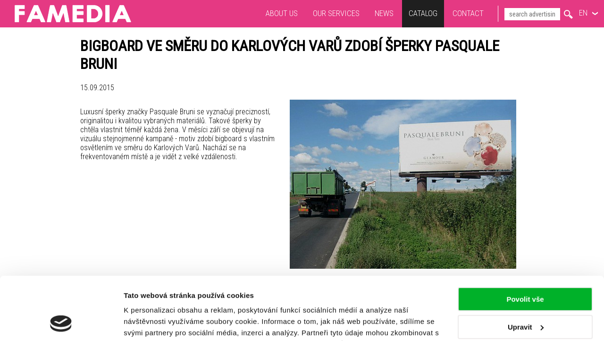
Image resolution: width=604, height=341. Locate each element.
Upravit (526, 268)
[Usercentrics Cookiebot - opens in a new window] (61, 322)
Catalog (423, 13)
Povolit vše (525, 240)
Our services (336, 13)
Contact (468, 13)
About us (282, 13)
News (384, 13)
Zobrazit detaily (150, 322)
